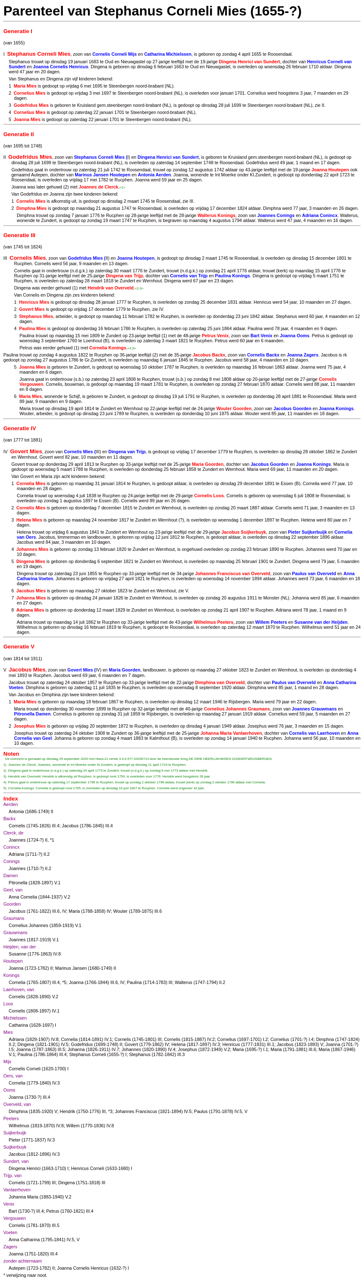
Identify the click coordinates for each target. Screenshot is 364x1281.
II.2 (47, 854)
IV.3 (216, 1044)
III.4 (56, 825)
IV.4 (171, 1049)
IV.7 (115, 1049)
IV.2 (211, 1039)
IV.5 (64, 1044)
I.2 (265, 1039)
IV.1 (56, 1010)
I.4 (311, 1039)
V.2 (67, 896)
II (323, 105)
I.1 (265, 1049)
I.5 (11, 1049)
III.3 (181, 1054)
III (191, 201)
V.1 (57, 882)
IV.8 (57, 953)
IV (161, 309)
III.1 (270, 1044)
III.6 (56, 911)
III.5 (61, 1049)
